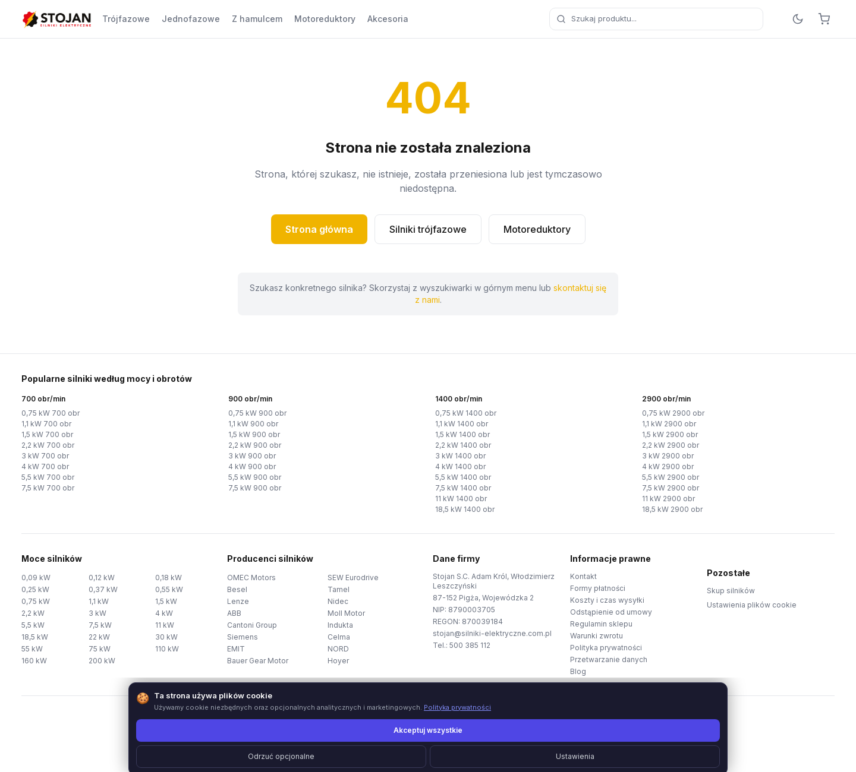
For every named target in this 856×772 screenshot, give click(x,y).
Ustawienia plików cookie (752, 604)
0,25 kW (35, 589)
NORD (338, 648)
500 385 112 (469, 645)
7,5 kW (100, 625)
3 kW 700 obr (45, 455)
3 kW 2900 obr (668, 455)
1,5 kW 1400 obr (462, 434)
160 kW (34, 660)
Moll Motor (346, 613)
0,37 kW (103, 589)
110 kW (167, 648)
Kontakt (583, 576)
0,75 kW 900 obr (257, 413)
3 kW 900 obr (252, 455)
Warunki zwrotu (596, 635)
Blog (578, 671)
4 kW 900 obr (252, 466)
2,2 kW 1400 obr (463, 445)
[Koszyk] (824, 19)
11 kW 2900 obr (668, 498)
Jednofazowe (191, 19)
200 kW (102, 660)
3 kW (97, 613)
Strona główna (319, 229)
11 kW (164, 625)
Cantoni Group (252, 625)
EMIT (236, 648)
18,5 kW (34, 636)
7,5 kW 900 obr (254, 487)
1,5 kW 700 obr (47, 434)
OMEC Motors (251, 577)
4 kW (164, 613)
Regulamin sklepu (601, 623)
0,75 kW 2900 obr (673, 413)
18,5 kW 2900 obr (672, 509)
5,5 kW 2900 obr (670, 477)
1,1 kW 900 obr (253, 423)
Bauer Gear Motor (257, 660)
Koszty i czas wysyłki (607, 600)
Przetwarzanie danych (608, 659)
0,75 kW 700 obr (50, 413)
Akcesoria (387, 19)
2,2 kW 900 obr (254, 445)
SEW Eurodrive (353, 577)
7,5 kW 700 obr (47, 487)
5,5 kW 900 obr (254, 477)
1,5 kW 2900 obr (670, 434)
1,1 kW (99, 601)
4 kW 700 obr (45, 466)
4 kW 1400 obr (460, 466)
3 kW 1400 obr (460, 455)
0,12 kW (102, 577)
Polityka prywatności (606, 647)
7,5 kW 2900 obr (670, 487)
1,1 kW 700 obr (46, 423)
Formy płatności (597, 588)
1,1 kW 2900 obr (669, 423)
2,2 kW (33, 613)
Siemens (242, 636)
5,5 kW (33, 625)
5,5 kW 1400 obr (463, 477)
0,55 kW (169, 589)
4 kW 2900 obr (668, 466)
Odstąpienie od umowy (611, 612)
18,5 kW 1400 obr (465, 509)
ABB (234, 613)
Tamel (339, 589)
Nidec (338, 601)
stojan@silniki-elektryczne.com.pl (492, 633)
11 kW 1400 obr (461, 498)
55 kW (32, 648)
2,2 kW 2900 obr (670, 445)
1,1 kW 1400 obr (461, 423)
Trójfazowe (126, 19)
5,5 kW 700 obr (47, 477)
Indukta (340, 625)
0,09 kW (36, 577)
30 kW (166, 636)
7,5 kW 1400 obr (463, 487)
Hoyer (338, 660)
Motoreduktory (324, 19)
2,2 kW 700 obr (47, 445)
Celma (339, 636)
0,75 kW (35, 601)
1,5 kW (166, 601)
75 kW (100, 648)
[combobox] (656, 19)
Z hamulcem (257, 19)
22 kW (99, 636)
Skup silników (731, 590)
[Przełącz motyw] (797, 19)
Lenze (238, 601)
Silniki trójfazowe (428, 229)
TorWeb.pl (510, 747)
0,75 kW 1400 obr (465, 413)
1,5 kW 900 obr (254, 434)
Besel (237, 589)
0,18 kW (168, 577)
